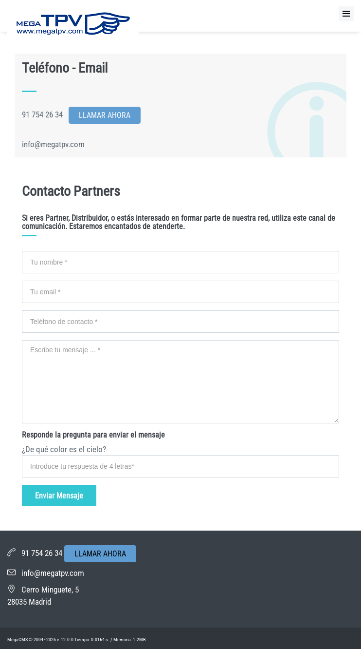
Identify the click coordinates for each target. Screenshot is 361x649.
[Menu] (346, 13)
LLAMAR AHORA (100, 553)
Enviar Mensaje (59, 495)
